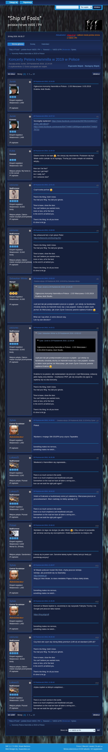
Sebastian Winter (18, 278)
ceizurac (13, 185)
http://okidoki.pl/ (40, 576)
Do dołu (11, 74)
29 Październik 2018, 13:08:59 (43, 230)
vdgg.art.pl (71, 35)
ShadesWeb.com (24, 749)
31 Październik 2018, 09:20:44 (43, 637)
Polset (12, 525)
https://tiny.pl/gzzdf (41, 614)
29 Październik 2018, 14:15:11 (43, 327)
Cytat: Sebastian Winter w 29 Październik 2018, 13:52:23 (59, 333)
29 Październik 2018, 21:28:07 (43, 565)
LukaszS (14, 457)
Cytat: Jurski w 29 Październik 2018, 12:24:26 (54, 287)
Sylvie (73, 50)
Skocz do (63, 730)
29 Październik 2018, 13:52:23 (43, 278)
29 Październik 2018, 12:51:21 (43, 185)
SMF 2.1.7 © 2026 (11, 746)
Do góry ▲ (99, 746)
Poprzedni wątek (75, 66)
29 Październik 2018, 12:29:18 (43, 151)
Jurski (12, 81)
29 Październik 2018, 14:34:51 (43, 420)
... (31, 74)
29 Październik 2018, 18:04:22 (43, 491)
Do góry (11, 715)
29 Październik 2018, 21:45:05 (43, 601)
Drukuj (96, 74)
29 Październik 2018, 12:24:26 (43, 81)
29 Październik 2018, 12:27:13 (43, 116)
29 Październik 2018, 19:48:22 (43, 525)
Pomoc (78, 746)
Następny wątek (92, 66)
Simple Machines (24, 746)
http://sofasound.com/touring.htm (47, 238)
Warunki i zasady (88, 746)
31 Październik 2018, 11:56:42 (43, 682)
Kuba (12, 150)
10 (34, 74)
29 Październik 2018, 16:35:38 (43, 457)
